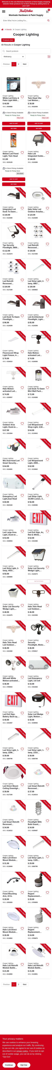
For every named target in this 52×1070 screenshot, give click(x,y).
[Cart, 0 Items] (47, 11)
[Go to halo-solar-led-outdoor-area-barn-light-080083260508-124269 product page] (38, 205)
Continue (9, 1065)
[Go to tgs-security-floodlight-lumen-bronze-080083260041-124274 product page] (13, 241)
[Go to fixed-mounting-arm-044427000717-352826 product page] (13, 889)
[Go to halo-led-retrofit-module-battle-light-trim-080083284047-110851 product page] (38, 961)
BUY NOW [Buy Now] (14, 128)
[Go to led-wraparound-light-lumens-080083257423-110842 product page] (38, 456)
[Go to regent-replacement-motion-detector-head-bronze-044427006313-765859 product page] (38, 889)
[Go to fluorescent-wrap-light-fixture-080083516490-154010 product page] (13, 348)
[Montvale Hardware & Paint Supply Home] (26, 10)
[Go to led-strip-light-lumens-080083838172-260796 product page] (13, 746)
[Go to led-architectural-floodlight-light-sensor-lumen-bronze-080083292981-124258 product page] (38, 313)
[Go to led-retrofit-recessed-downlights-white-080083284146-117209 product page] (13, 277)
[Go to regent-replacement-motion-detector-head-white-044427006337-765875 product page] (38, 925)
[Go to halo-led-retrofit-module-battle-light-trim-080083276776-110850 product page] (13, 961)
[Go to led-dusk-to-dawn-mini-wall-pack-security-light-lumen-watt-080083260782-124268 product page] (38, 384)
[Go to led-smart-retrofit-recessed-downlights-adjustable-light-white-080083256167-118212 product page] (13, 817)
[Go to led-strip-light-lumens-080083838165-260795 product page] (38, 853)
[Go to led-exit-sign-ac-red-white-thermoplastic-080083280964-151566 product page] (38, 528)
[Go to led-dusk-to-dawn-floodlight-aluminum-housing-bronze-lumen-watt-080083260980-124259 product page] (13, 313)
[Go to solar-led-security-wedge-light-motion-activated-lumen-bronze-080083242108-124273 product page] (38, 565)
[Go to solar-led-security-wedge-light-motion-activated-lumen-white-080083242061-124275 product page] (13, 602)
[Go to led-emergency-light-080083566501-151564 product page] (38, 674)
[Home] (2, 29)
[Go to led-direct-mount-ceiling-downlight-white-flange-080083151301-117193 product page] (13, 781)
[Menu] (3, 11)
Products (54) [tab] (8, 40)
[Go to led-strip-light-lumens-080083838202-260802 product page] (38, 277)
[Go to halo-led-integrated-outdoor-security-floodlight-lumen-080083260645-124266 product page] (38, 159)
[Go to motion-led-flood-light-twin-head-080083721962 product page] (13, 159)
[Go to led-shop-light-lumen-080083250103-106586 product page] (38, 492)
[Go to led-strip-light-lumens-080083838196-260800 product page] (13, 565)
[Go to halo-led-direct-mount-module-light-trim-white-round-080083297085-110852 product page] (13, 925)
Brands (9, 29)
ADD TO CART (14, 123)
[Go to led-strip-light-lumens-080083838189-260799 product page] (38, 746)
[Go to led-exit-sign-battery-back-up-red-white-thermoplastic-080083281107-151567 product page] (13, 710)
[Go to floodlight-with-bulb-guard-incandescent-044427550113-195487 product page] (38, 817)
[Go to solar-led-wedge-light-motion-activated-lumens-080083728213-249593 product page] (38, 710)
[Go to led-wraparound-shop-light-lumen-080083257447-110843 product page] (38, 420)
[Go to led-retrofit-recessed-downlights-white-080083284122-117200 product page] (38, 241)
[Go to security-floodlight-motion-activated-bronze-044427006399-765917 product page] (38, 638)
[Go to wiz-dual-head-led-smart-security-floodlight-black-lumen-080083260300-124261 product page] (13, 456)
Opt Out (23, 1065)
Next (24, 64)
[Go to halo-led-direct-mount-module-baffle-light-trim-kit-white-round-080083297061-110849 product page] (13, 853)
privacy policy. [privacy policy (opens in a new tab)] (22, 1051)
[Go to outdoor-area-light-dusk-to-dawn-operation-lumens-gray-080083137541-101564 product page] (13, 420)
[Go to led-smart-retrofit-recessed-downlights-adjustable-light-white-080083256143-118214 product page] (38, 781)
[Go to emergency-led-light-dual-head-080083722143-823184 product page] (13, 492)
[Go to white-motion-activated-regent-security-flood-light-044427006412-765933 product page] (13, 674)
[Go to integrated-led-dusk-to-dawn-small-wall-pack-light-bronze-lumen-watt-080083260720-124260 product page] (13, 205)
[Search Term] (26, 20)
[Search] (48, 20)
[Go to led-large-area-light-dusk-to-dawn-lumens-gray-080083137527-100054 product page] (13, 528)
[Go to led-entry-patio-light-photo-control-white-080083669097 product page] (13, 103)
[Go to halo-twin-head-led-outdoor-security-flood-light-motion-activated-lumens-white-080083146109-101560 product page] (38, 103)
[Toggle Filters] (49, 56)
